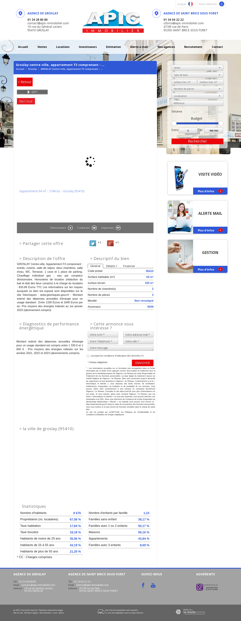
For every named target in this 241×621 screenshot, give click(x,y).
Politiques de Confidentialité (137, 412)
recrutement (193, 47)
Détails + (111, 266)
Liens (55, 613)
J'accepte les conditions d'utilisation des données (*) (117, 355)
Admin (61, 613)
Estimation (113, 47)
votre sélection (208, 4)
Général (95, 266)
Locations (62, 47)
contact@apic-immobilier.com (38, 585)
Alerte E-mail (139, 47)
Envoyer (142, 363)
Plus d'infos (210, 191)
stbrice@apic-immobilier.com (92, 585)
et (201, 130)
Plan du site (18, 613)
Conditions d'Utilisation (95, 415)
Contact (217, 47)
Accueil (23, 47)
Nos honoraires (45, 613)
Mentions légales (31, 613)
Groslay (32, 69)
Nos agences (166, 47)
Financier (129, 266)
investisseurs (88, 47)
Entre (175, 130)
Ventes (42, 47)
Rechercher (197, 141)
